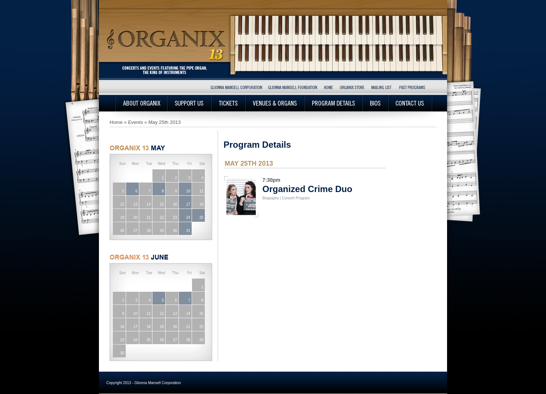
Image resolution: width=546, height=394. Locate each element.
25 (201, 218)
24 (188, 218)
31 (188, 231)
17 (188, 204)
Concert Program (296, 198)
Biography (270, 198)
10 (188, 191)
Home (116, 122)
